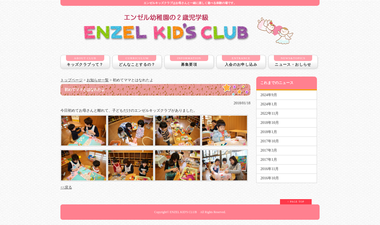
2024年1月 (268, 104)
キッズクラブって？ (85, 61)
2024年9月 (268, 95)
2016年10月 (269, 178)
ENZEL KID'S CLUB (183, 212)
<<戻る (66, 187)
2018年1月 (268, 132)
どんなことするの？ (137, 61)
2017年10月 (269, 141)
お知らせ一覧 (98, 80)
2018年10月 (269, 123)
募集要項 (189, 61)
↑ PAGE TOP (295, 201)
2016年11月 (269, 169)
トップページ (71, 80)
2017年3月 (268, 150)
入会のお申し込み (241, 61)
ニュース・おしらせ (293, 61)
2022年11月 (269, 113)
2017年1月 (268, 160)
